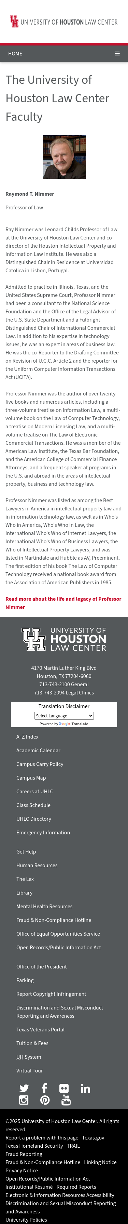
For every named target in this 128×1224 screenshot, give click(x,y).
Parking (25, 980)
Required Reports (76, 1187)
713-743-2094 (49, 692)
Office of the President (41, 967)
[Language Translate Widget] (64, 716)
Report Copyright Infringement (51, 994)
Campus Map (31, 778)
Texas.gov (93, 1138)
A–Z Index (27, 737)
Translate (73, 724)
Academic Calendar (38, 750)
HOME (15, 53)
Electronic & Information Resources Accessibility (59, 1195)
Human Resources (36, 865)
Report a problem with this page (41, 1138)
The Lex (25, 879)
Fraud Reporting (23, 1154)
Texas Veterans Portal (40, 1029)
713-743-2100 (54, 684)
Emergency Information (43, 832)
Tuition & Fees (32, 1043)
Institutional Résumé (29, 1187)
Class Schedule (33, 805)
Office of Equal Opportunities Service (58, 934)
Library (24, 893)
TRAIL (73, 1146)
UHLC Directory (33, 819)
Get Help (26, 852)
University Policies (26, 1220)
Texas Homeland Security (34, 1146)
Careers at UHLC (34, 791)
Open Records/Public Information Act (58, 947)
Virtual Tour (29, 1071)
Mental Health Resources (44, 906)
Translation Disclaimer (64, 706)
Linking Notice (100, 1162)
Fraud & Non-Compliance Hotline (53, 920)
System (28, 1057)
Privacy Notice (21, 1170)
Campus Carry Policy (39, 764)
